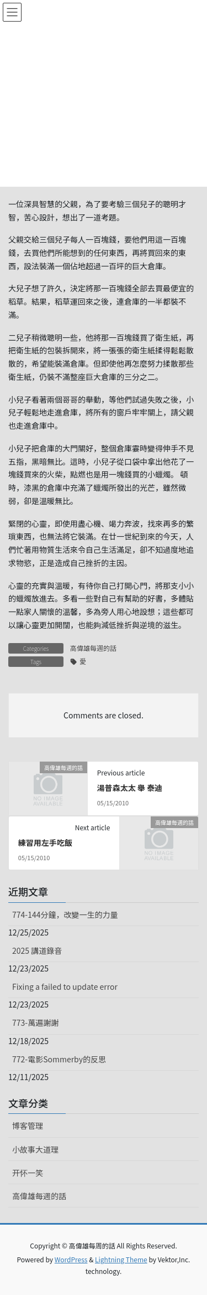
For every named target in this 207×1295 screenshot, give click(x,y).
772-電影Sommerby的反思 (59, 1059)
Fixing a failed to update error (65, 986)
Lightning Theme (121, 1259)
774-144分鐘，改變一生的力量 (65, 914)
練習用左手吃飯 (45, 842)
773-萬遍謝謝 (35, 1022)
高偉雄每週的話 (93, 647)
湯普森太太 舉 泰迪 (129, 787)
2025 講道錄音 (37, 950)
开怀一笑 (27, 1172)
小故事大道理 (35, 1149)
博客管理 (27, 1125)
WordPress (71, 1259)
